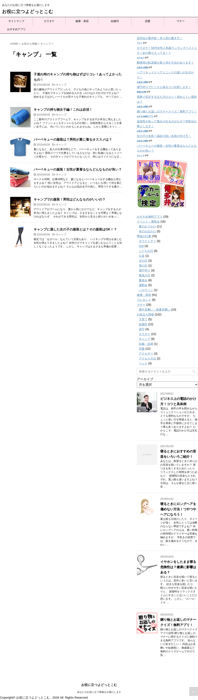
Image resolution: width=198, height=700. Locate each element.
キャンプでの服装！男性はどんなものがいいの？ (69, 199)
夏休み (143, 280)
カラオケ (49, 21)
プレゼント (144, 299)
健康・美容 (82, 21)
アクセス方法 (147, 358)
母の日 (143, 265)
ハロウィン (146, 290)
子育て (143, 319)
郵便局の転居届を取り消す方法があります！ (165, 62)
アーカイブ (145, 379)
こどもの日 (146, 250)
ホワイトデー (147, 241)
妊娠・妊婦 (146, 343)
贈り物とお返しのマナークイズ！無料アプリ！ (167, 111)
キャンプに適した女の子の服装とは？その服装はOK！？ (75, 229)
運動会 (143, 285)
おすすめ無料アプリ (145, 116)
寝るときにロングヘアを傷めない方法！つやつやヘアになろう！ (178, 509)
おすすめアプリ (16, 29)
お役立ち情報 (142, 67)
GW (141, 246)
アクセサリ (146, 353)
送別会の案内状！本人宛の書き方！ (160, 38)
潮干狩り (144, 270)
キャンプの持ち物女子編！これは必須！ (63, 109)
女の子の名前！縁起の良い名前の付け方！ (164, 136)
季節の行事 (141, 92)
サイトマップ (16, 21)
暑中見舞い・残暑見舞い (154, 309)
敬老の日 (144, 275)
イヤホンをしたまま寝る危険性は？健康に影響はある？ (178, 567)
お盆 (142, 255)
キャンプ (61, 84)
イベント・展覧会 (148, 221)
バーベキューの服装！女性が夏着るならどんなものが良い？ (78, 169)
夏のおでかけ (147, 226)
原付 (142, 329)
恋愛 (147, 21)
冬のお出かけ (147, 231)
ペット (143, 363)
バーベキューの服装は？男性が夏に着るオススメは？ (73, 139)
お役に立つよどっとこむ (27, 11)
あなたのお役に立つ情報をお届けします (99, 692)
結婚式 (115, 21)
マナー (181, 21)
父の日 (143, 260)
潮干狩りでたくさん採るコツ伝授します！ (164, 87)
